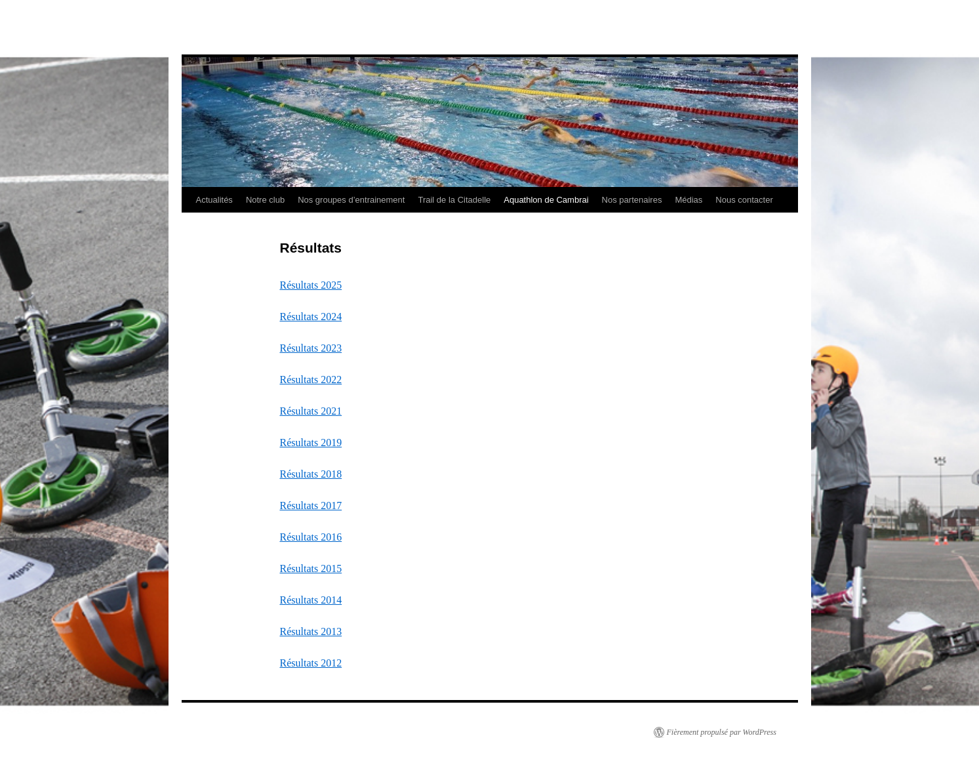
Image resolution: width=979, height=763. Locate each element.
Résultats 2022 (311, 379)
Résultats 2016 (311, 537)
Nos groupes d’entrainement (351, 200)
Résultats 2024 (311, 316)
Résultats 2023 (311, 348)
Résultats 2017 (311, 505)
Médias (688, 200)
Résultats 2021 (311, 411)
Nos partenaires (632, 200)
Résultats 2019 (311, 442)
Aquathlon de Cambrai (546, 200)
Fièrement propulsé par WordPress (721, 732)
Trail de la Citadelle (454, 200)
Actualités (214, 200)
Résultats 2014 (311, 600)
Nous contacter (743, 200)
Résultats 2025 (311, 285)
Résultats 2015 (311, 568)
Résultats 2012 (311, 663)
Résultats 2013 (311, 631)
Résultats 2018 (311, 474)
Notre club (265, 200)
